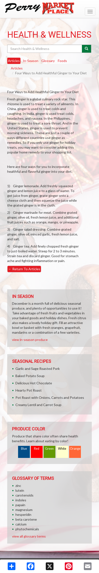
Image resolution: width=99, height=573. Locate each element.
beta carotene (26, 519)
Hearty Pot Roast (28, 390)
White (62, 448)
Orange (75, 448)
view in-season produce (30, 340)
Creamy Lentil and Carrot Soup (38, 405)
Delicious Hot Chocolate (33, 383)
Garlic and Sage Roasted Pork (37, 368)
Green (49, 448)
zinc (18, 485)
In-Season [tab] (30, 61)
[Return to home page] (49, 8)
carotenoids (24, 495)
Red (36, 448)
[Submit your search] (86, 49)
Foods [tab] (62, 61)
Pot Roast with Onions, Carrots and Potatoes (49, 397)
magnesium (24, 510)
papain (20, 505)
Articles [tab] (14, 61)
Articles (17, 68)
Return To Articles (24, 269)
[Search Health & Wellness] (45, 49)
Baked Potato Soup (30, 376)
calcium (20, 524)
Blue (24, 448)
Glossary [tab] (48, 61)
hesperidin (23, 514)
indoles (20, 500)
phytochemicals (27, 529)
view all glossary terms (29, 536)
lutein (19, 490)
